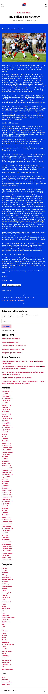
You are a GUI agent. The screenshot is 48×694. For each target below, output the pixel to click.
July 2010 (5, 432)
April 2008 (5, 486)
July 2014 (5, 394)
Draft (3, 599)
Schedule (5, 649)
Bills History (5, 584)
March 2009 (6, 461)
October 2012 (6, 407)
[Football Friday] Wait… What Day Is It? (19, 377)
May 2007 (5, 510)
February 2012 (6, 414)
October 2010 (6, 425)
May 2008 (5, 483)
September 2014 (7, 391)
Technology (5, 655)
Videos (4, 667)
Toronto (4, 658)
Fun (3, 611)
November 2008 (7, 470)
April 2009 (5, 459)
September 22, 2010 (32, 20)
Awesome (5, 572)
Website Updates (7, 669)
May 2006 (5, 535)
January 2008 (6, 492)
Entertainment (6, 602)
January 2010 (6, 445)
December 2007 (7, 495)
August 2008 (6, 477)
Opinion (28, 12)
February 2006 (6, 542)
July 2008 (5, 479)
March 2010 (5, 441)
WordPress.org (6, 684)
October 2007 (6, 499)
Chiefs (4, 590)
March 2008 (6, 488)
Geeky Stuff (5, 615)
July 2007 (5, 506)
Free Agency (6, 608)
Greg (3, 377)
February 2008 (6, 490)
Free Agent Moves (14, 374)
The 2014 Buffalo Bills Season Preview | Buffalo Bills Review (21, 366)
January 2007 (6, 519)
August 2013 (6, 400)
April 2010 (5, 438)
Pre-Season (5, 642)
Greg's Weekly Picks (8, 617)
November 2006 (7, 524)
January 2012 (6, 416)
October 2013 (6, 396)
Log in (3, 677)
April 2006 (5, 537)
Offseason (5, 631)
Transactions (6, 662)
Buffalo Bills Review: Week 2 (11, 338)
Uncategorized (6, 664)
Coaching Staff (6, 593)
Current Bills (6, 597)
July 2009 (5, 456)
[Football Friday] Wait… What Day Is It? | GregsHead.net (19, 381)
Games (19, 12)
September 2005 (7, 553)
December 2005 (7, 546)
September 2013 (7, 398)
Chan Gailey (7, 290)
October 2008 (6, 472)
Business (4, 588)
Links (3, 624)
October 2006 (6, 526)
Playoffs (4, 640)
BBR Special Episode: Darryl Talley (13, 349)
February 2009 (6, 463)
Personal (4, 635)
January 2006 (6, 544)
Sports (4, 653)
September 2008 (7, 474)
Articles (4, 570)
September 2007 (7, 501)
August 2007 (6, 504)
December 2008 (7, 468)
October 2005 (6, 551)
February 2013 (6, 405)
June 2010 (5, 434)
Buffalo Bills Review (11, 691)
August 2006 (6, 530)
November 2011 (7, 418)
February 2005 (6, 557)
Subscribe (6, 326)
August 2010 (6, 429)
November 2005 (7, 548)
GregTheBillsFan (18, 20)
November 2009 (7, 447)
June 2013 (5, 403)
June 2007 (5, 508)
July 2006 (5, 533)
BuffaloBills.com (7, 586)
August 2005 (6, 555)
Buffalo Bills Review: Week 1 (10, 342)
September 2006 (7, 528)
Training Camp (6, 660)
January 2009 (6, 465)
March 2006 (6, 539)
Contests (4, 595)
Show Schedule (7, 651)
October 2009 (6, 450)
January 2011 (6, 423)
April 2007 (5, 512)
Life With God (6, 622)
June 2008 (5, 481)
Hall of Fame (5, 620)
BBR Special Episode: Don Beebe (12, 353)
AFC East (4, 568)
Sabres (4, 646)
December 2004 (7, 560)
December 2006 (7, 521)
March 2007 (5, 515)
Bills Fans (5, 581)
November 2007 (7, 497)
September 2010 (7, 427)
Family (4, 606)
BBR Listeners (6, 577)
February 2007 (6, 517)
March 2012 (5, 412)
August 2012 (6, 409)
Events (4, 604)
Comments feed (7, 682)
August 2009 (6, 454)
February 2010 (6, 443)
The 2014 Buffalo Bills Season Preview (14, 345)
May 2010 (5, 436)
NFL (3, 628)
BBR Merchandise (7, 579)
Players (4, 637)
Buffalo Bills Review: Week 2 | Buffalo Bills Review (17, 361)
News (23, 12)
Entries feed (5, 679)
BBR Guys (5, 575)
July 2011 (5, 421)
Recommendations (8, 644)
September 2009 (7, 452)
